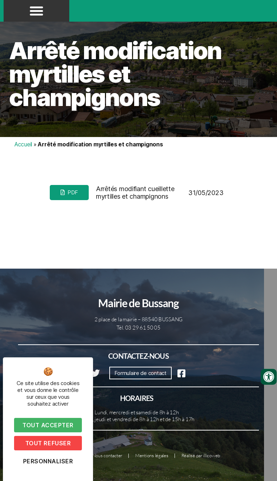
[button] (36, 11)
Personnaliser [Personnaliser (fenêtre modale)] (48, 461)
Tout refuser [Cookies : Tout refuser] (48, 443)
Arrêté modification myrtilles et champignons (115, 74)
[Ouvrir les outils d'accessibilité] (269, 377)
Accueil (23, 144)
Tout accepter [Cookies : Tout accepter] (48, 425)
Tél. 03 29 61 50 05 (138, 327)
